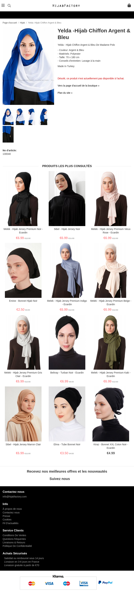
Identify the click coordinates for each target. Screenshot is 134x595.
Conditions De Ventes (14, 535)
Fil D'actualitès (10, 523)
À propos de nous (12, 508)
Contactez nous (11, 512)
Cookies (7, 519)
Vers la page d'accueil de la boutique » (78, 85)
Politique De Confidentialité (17, 546)
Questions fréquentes (14, 539)
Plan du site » (65, 92)
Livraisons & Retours (14, 542)
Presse (6, 516)
